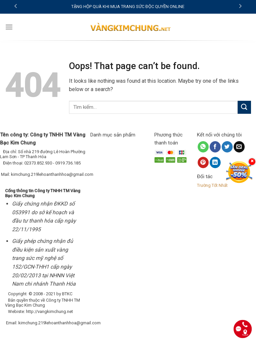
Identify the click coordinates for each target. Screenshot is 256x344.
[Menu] (9, 27)
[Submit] (244, 107)
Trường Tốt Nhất (212, 185)
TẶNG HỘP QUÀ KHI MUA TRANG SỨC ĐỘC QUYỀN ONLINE (127, 6)
